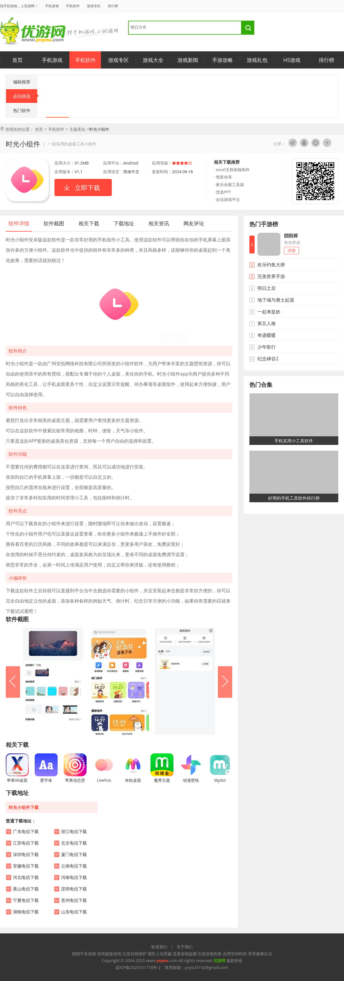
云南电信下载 (74, 866)
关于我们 (185, 946)
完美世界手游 (271, 276)
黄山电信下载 (26, 889)
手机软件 (73, 5)
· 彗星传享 (223, 177)
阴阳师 (291, 235)
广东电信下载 (26, 831)
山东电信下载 (74, 912)
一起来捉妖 (268, 311)
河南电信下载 (74, 877)
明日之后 (266, 288)
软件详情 (19, 223)
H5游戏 (291, 59)
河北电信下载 (26, 877)
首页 (17, 59)
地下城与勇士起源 (275, 300)
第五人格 (266, 323)
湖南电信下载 (26, 912)
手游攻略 (222, 59)
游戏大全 (153, 59)
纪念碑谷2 (267, 358)
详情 (292, 250)
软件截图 (54, 223)
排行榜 (113, 5)
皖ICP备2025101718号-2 (138, 967)
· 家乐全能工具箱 (229, 184)
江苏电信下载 (26, 843)
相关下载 (89, 223)
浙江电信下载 (74, 831)
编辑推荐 (21, 82)
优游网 (33, 31)
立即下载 (87, 187)
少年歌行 (266, 347)
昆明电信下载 (74, 889)
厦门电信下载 (74, 854)
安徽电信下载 (26, 866)
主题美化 (77, 129)
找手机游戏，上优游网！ (19, 5)
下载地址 (124, 223)
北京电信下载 (74, 843)
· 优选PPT (222, 192)
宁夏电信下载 (26, 900)
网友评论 (193, 223)
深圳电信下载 (26, 854)
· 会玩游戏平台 (227, 199)
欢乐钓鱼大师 (271, 264)
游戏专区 (94, 5)
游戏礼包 (257, 59)
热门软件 (21, 110)
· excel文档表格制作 (232, 169)
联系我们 (159, 946)
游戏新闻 (187, 59)
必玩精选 (25, 96)
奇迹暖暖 (266, 335)
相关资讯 (158, 223)
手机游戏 (52, 5)
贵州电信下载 (74, 900)
